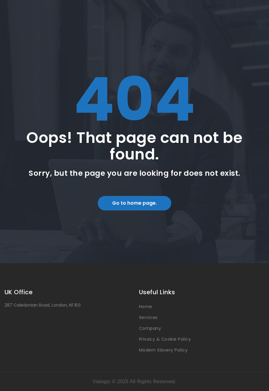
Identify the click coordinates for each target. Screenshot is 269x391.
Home (145, 307)
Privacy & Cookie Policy (165, 339)
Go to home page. (134, 203)
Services (148, 317)
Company (150, 328)
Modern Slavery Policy (163, 350)
